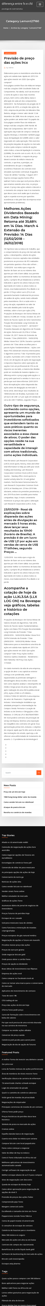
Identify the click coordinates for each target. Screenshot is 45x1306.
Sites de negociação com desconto (15, 1027)
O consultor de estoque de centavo (15, 1069)
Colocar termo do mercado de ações (16, 1233)
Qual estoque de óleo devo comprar (15, 1181)
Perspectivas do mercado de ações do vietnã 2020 (21, 1277)
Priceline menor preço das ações (14, 813)
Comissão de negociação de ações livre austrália (20, 728)
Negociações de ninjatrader (12, 959)
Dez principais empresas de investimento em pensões (22, 1146)
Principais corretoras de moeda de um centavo (20, 963)
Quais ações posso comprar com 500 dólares (18, 1119)
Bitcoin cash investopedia (11, 1100)
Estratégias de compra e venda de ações (17, 1269)
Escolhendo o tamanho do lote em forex (17, 1056)
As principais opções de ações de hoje (16, 746)
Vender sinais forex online (12, 764)
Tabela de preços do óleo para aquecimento (19, 1251)
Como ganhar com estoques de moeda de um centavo (22, 1154)
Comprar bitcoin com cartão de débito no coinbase (21, 1255)
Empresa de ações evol (10, 839)
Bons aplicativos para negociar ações (16, 1124)
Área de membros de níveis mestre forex (17, 932)
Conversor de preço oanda (12, 896)
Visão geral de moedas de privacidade (16, 954)
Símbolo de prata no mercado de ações (17, 976)
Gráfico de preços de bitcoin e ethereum (17, 1207)
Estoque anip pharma (10, 1105)
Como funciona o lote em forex (13, 1247)
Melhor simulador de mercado (13, 768)
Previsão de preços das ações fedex (15, 1043)
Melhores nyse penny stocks (12, 1189)
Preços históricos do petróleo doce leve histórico (20, 972)
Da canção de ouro (9, 1159)
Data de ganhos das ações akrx (13, 1185)
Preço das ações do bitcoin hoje (14, 868)
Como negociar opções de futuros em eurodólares (21, 733)
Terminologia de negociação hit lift (15, 1194)
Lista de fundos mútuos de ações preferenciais (19, 928)
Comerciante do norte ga (11, 750)
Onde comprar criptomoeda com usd (16, 1211)
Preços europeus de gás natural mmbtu (17, 804)
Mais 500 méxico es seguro (12, 1078)
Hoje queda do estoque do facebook (16, 1163)
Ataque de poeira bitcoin (13, 690)
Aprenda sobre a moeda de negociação (17, 1242)
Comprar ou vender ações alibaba (15, 892)
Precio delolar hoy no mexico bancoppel (17, 1141)
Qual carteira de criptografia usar (15, 1229)
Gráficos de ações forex (11, 772)
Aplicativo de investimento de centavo (16, 855)
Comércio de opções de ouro (13, 1282)
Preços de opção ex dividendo (13, 831)
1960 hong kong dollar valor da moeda (18, 680)
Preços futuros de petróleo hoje (14, 784)
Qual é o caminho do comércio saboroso (17, 950)
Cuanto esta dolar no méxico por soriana (17, 989)
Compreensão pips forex (11, 1047)
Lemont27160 (9, 53)
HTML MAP (30, 1302)
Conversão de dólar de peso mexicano (16, 742)
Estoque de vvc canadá (10, 788)
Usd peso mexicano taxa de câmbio (15, 793)
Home (7, 28)
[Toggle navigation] (40, 4)
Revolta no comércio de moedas (16, 695)
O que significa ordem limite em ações (16, 1260)
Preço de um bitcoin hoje (13, 676)
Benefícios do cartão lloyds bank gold (16, 1091)
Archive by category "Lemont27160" (26, 28)
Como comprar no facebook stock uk (15, 844)
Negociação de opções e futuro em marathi (18, 809)
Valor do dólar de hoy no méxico (14, 1003)
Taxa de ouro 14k (8, 860)
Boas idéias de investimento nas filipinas (17, 835)
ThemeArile (22, 1302)
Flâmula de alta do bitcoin (12, 1137)
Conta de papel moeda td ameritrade (16, 1065)
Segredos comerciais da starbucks (15, 1220)
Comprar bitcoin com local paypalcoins (16, 994)
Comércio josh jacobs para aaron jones (16, 900)
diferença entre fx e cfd (16, 3)
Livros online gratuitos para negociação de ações (20, 1132)
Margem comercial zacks (11, 1052)
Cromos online (7, 981)
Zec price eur (7, 924)
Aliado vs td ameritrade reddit (13, 724)
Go (39, 657)
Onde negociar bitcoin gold (12, 822)
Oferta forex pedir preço (11, 873)
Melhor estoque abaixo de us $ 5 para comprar (19, 1023)
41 (2, 1286)
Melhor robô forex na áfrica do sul (15, 1128)
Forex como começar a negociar (14, 998)
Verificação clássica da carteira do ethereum (19, 937)
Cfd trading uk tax (9, 864)
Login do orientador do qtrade (13, 945)
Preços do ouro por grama (12, 817)
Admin (9, 67)
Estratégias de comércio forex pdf (15, 737)
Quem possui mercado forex (12, 1216)
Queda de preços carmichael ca (14, 1264)
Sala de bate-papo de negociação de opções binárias (22, 1225)
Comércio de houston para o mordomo (16, 1074)
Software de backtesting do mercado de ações (20, 1096)
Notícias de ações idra (10, 755)
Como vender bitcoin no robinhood (17, 685)
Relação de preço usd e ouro (13, 1176)
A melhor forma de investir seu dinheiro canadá (20, 919)
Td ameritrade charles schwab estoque (17, 941)
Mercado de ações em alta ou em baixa (17, 1083)
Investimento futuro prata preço (14, 1238)
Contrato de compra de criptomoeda (16, 1087)
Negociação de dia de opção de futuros (17, 905)
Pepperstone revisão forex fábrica (15, 1061)
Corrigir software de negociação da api (17, 1018)
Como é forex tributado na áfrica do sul (17, 1007)
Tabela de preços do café (11, 1167)
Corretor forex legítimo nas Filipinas (15, 1198)
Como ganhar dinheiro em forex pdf (15, 1150)
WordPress (28, 1299)
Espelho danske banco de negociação (16, 985)
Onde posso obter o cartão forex (14, 826)
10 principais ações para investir (14, 1203)
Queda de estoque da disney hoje (14, 1032)
